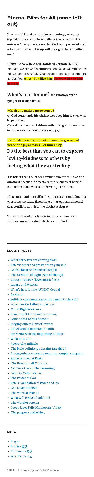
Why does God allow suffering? (32, 304)
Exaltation (18, 294)
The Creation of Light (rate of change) (37, 275)
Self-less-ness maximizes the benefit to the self (44, 299)
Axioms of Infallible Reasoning (33, 368)
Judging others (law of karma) (32, 324)
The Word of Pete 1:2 (25, 402)
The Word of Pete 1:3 (25, 392)
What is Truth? (21, 338)
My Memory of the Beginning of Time (37, 333)
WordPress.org (21, 456)
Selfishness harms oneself (29, 319)
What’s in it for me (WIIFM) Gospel (35, 289)
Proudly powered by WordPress (41, 470)
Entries (19, 446)
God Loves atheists (24, 388)
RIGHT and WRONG (24, 284)
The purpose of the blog (28, 412)
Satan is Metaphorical (26, 373)
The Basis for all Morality (29, 363)
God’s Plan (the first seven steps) (34, 270)
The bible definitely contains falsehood (38, 348)
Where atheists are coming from (34, 260)
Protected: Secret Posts (27, 358)
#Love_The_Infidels (24, 343)
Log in (15, 441)
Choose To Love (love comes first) (35, 279)
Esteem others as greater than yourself (38, 265)
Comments (21, 451)
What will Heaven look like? (30, 397)
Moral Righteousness (26, 309)
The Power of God (23, 378)
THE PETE (13, 470)
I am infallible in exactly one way (34, 314)
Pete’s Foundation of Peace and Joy (35, 383)
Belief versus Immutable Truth (32, 329)
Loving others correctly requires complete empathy (47, 353)
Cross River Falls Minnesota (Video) (36, 407)
